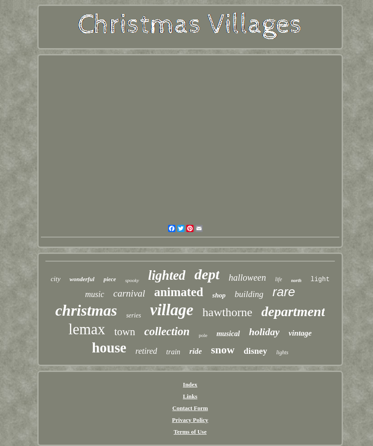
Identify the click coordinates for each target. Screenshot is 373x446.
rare (284, 292)
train (173, 352)
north (296, 280)
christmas (86, 310)
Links (190, 396)
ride (195, 351)
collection (166, 331)
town (124, 331)
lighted (166, 275)
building (249, 294)
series (133, 315)
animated (178, 292)
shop (218, 295)
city (55, 278)
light (320, 279)
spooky (132, 280)
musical (228, 333)
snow (222, 350)
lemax (87, 329)
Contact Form (190, 408)
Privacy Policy (190, 419)
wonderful (82, 279)
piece (110, 279)
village (171, 310)
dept (206, 274)
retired (146, 351)
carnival (129, 293)
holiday (264, 331)
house (109, 348)
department (293, 311)
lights (282, 352)
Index (190, 384)
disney (255, 351)
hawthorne (228, 312)
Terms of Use (190, 431)
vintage (300, 333)
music (94, 294)
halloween (247, 277)
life (278, 279)
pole (203, 335)
